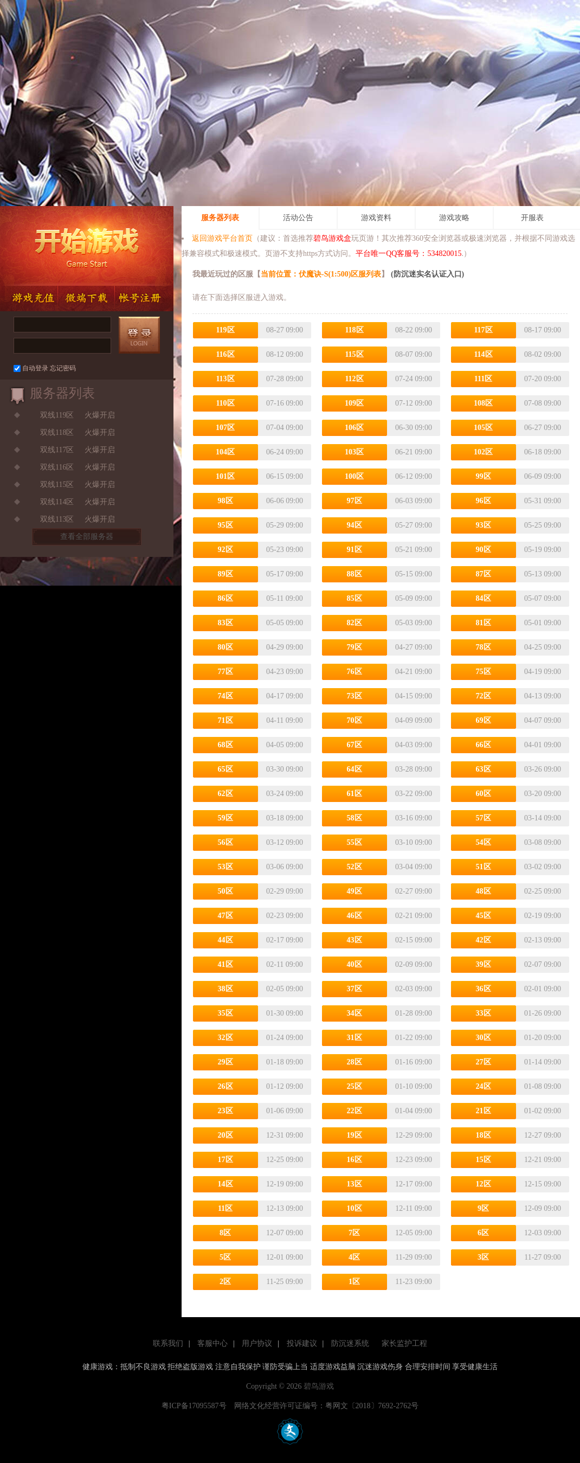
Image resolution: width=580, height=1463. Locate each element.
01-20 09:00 (542, 1038)
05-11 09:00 (284, 598)
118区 (354, 330)
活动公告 (298, 218)
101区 (225, 476)
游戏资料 (376, 218)
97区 (354, 501)
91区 (354, 550)
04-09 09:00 (413, 720)
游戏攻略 (454, 218)
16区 (354, 1160)
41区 (225, 964)
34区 (354, 1013)
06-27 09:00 (542, 428)
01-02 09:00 (542, 1111)
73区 (354, 696)
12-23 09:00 (413, 1160)
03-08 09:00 (542, 842)
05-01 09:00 (542, 623)
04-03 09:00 (413, 745)
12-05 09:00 (413, 1233)
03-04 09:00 (413, 867)
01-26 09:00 (542, 1013)
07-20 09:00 (542, 379)
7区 (354, 1233)
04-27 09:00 (413, 647)
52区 (354, 867)
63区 (483, 769)
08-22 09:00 (413, 330)
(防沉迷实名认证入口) (426, 274)
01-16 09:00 (413, 1062)
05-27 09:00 (413, 525)
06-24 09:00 (284, 452)
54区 (483, 842)
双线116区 (57, 467)
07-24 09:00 (413, 379)
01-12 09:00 (284, 1086)
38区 (225, 989)
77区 (225, 672)
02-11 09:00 (284, 964)
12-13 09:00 (284, 1208)
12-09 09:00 (542, 1208)
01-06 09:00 (284, 1111)
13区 (354, 1184)
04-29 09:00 (284, 647)
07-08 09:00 (542, 403)
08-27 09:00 (284, 330)
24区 (483, 1086)
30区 (483, 1038)
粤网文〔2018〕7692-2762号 (372, 1406)
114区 (483, 354)
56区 (225, 842)
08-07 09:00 (413, 354)
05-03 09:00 (413, 623)
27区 (483, 1062)
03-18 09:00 (284, 818)
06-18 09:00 (542, 452)
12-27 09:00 (542, 1135)
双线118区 (57, 432)
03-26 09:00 (542, 769)
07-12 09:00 (413, 403)
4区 (354, 1257)
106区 (354, 428)
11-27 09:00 (542, 1257)
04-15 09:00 (413, 696)
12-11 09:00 (413, 1208)
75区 (483, 672)
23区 (225, 1111)
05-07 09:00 (542, 598)
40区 (354, 964)
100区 (354, 476)
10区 (354, 1208)
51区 (483, 867)
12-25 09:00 (284, 1160)
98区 (225, 501)
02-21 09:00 (413, 916)
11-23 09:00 (413, 1282)
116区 (225, 354)
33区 (483, 1013)
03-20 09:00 (542, 794)
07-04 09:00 (284, 428)
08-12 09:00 (284, 354)
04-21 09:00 (413, 672)
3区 (483, 1257)
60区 (483, 794)
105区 (483, 428)
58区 (354, 818)
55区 (354, 842)
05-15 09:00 (413, 574)
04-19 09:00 (542, 672)
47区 (225, 916)
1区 (354, 1282)
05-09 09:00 (413, 598)
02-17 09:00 (284, 940)
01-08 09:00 (542, 1086)
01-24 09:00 (284, 1038)
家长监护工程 (404, 1343)
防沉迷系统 (350, 1343)
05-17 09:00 (284, 574)
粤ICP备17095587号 (197, 1406)
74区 (225, 696)
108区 (483, 403)
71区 (225, 720)
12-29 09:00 (413, 1135)
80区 (225, 647)
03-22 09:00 (413, 794)
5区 (225, 1257)
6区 (483, 1233)
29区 (225, 1062)
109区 (354, 403)
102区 (483, 452)
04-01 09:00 (542, 745)
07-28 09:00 (284, 379)
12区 (483, 1184)
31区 (354, 1038)
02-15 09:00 (413, 940)
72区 (483, 696)
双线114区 (57, 502)
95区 (225, 525)
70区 (354, 720)
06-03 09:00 (413, 501)
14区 (225, 1184)
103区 (354, 452)
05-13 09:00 (542, 574)
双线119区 (57, 415)
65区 (225, 769)
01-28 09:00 (413, 1013)
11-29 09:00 (413, 1257)
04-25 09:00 (542, 647)
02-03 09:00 (413, 989)
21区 (483, 1111)
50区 (225, 891)
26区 (225, 1086)
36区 (483, 989)
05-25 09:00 (542, 525)
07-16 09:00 (284, 403)
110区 (225, 403)
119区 (225, 330)
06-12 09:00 (413, 476)
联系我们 (168, 1343)
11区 (225, 1208)
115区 (354, 354)
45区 (483, 916)
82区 (354, 623)
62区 (225, 794)
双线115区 (57, 484)
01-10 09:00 (413, 1086)
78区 (483, 647)
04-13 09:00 (542, 696)
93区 (483, 525)
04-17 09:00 (284, 696)
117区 (483, 330)
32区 (225, 1038)
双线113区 (57, 519)
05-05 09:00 (284, 623)
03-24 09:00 (284, 794)
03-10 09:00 (413, 842)
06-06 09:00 (284, 501)
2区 (225, 1282)
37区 (354, 989)
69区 (483, 720)
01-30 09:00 (284, 1013)
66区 (483, 745)
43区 (354, 940)
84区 (483, 598)
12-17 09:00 (413, 1184)
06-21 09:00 (413, 452)
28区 (354, 1062)
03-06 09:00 (284, 867)
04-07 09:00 (542, 720)
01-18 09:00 (284, 1062)
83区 (225, 623)
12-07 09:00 (284, 1233)
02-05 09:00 (284, 989)
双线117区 (57, 450)
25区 (354, 1086)
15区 (483, 1160)
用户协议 (257, 1343)
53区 (225, 867)
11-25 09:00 (284, 1282)
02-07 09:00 (542, 964)
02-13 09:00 (542, 940)
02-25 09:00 (542, 891)
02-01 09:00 (542, 989)
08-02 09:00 (542, 354)
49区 (354, 891)
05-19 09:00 (542, 550)
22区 (354, 1111)
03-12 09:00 (284, 842)
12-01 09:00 (284, 1257)
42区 (483, 940)
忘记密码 (63, 368)
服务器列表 (220, 218)
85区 (354, 598)
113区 (225, 379)
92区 (225, 550)
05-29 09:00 (284, 525)
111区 (483, 379)
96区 (483, 501)
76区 (354, 672)
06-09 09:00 (542, 476)
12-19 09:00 (284, 1184)
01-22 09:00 (413, 1038)
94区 (354, 525)
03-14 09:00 (542, 818)
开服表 (532, 218)
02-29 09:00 (284, 891)
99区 (483, 476)
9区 (483, 1208)
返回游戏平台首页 (222, 238)
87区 (483, 574)
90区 (483, 550)
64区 (354, 769)
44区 (225, 940)
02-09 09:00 (413, 964)
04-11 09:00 (284, 720)
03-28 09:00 (413, 769)
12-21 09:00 (542, 1160)
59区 (225, 818)
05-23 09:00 (284, 550)
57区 (483, 818)
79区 (354, 647)
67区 (354, 745)
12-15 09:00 (542, 1184)
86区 (225, 598)
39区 (483, 964)
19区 (354, 1135)
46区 (354, 916)
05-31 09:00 (542, 501)
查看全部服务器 (86, 536)
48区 (483, 891)
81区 (483, 623)
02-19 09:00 (542, 916)
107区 (225, 428)
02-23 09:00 (284, 916)
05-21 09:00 (413, 550)
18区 (483, 1135)
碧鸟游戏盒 (332, 238)
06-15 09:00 (284, 476)
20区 (225, 1135)
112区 (354, 379)
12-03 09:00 (542, 1233)
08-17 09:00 (542, 330)
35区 (225, 1013)
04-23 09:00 (284, 672)
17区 (225, 1160)
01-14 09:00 (542, 1062)
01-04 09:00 (413, 1111)
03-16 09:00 (413, 818)
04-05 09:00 (284, 745)
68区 (225, 745)
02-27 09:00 (413, 891)
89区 (225, 574)
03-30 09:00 (284, 769)
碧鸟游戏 (319, 1386)
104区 (225, 452)
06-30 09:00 (413, 428)
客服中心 (212, 1343)
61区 (354, 794)
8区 (225, 1233)
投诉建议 (302, 1343)
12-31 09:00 (284, 1135)
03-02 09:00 (542, 867)
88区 (354, 574)
